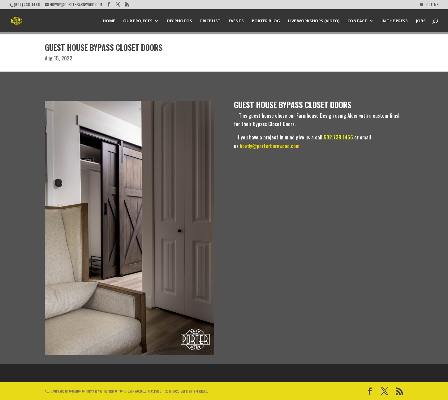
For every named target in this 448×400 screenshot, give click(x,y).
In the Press (394, 21)
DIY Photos (179, 21)
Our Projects (138, 21)
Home (109, 21)
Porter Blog (266, 21)
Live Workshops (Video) (313, 21)
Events (236, 21)
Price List (210, 21)
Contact (357, 21)
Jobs (421, 21)
